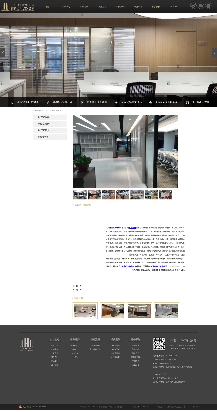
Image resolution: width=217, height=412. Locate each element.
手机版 (159, 407)
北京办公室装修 (126, 266)
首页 (48, 7)
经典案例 (55, 110)
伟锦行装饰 (158, 266)
